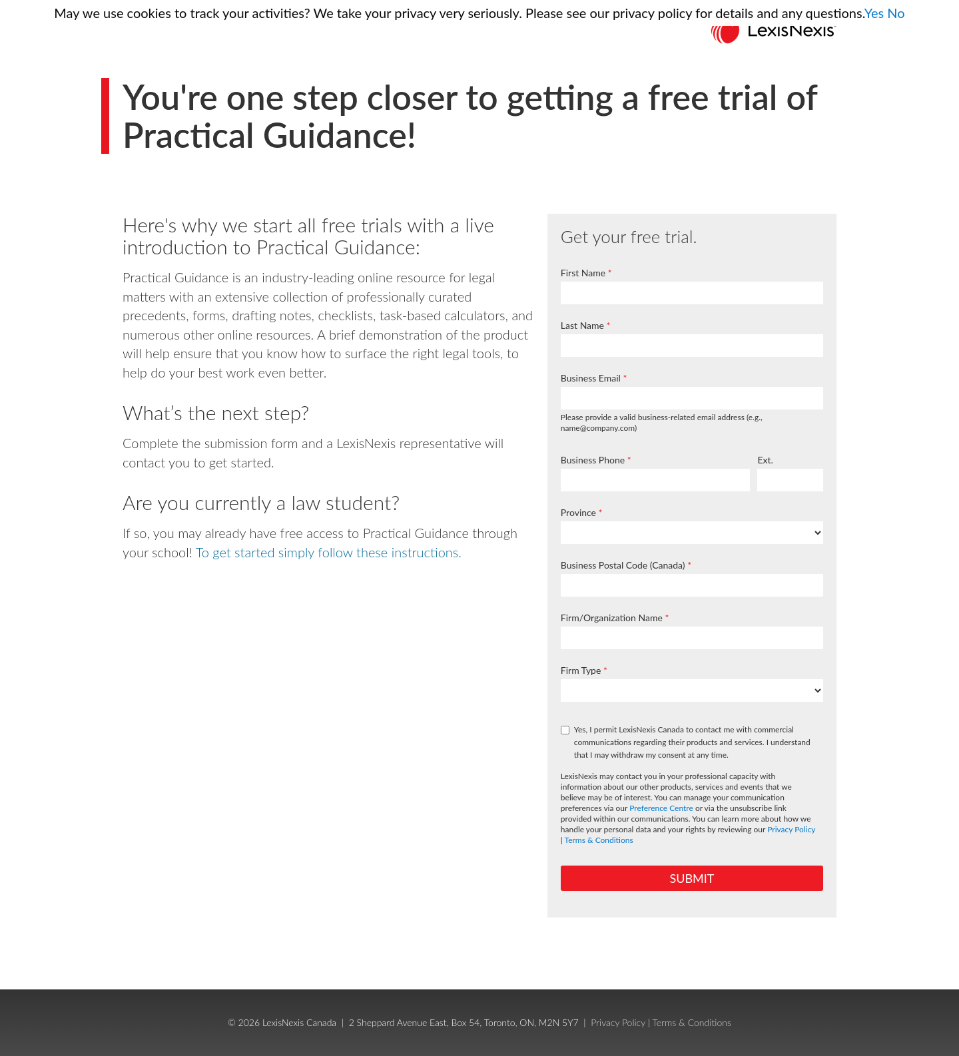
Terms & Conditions (599, 840)
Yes (874, 13)
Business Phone (593, 459)
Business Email (591, 378)
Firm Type (581, 670)
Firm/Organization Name (612, 617)
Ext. (765, 459)
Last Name (582, 325)
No (895, 13)
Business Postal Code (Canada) (623, 565)
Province (578, 512)
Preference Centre (661, 808)
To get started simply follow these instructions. (329, 552)
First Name (583, 272)
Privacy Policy (791, 829)
